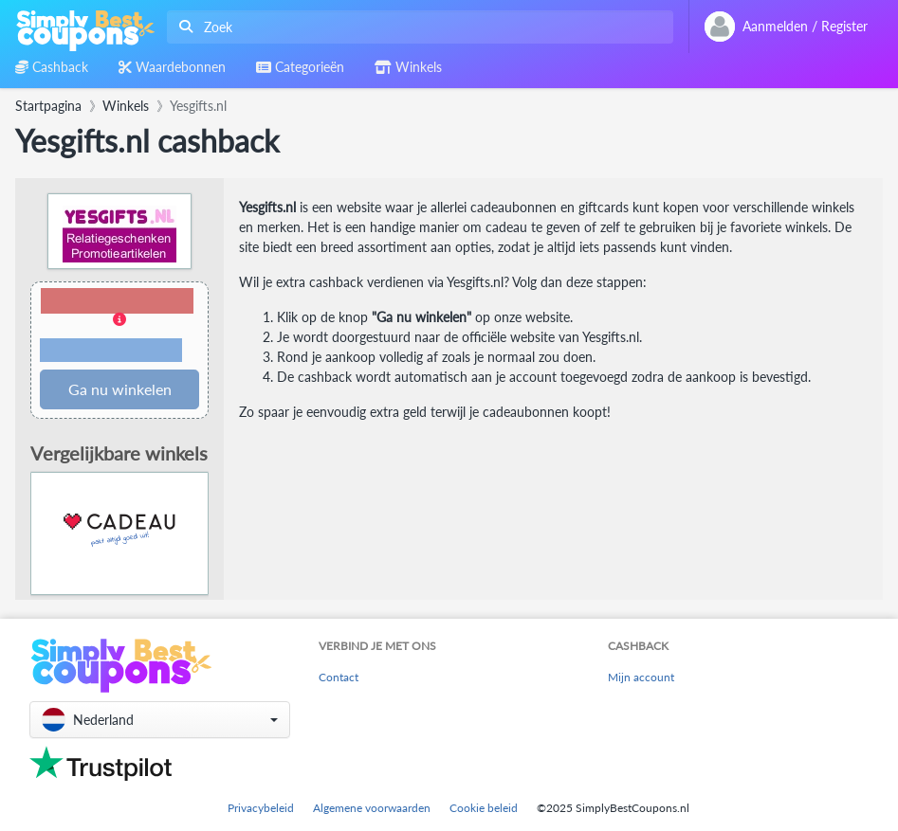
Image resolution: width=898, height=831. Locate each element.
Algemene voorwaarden (372, 808)
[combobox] (416, 27)
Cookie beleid (483, 808)
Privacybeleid (261, 808)
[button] (119, 326)
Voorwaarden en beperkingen (111, 350)
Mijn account (641, 677)
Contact (338, 677)
